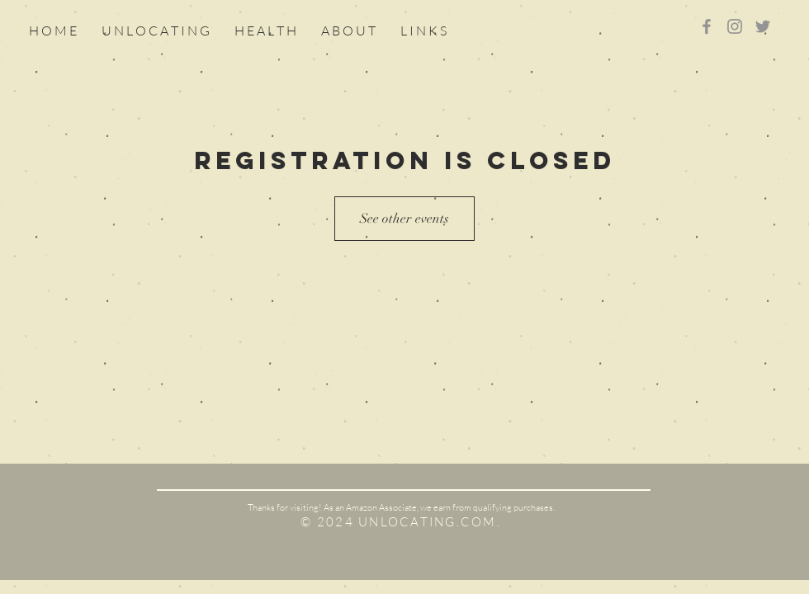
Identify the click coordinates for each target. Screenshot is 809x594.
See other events (404, 218)
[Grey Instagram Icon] (735, 26)
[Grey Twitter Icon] (763, 26)
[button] (423, 30)
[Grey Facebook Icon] (707, 26)
